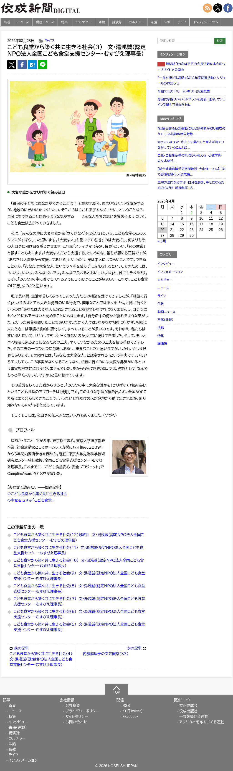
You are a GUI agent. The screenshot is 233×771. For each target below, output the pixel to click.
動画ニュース (45, 22)
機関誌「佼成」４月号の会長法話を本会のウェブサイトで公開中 (191, 67)
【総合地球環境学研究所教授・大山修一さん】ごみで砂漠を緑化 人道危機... (191, 171)
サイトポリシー (77, 716)
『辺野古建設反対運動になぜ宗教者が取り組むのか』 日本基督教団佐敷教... (191, 131)
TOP (116, 689)
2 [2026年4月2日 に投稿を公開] (192, 213)
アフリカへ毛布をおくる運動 (201, 722)
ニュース (23, 22)
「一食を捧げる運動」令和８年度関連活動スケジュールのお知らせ (191, 80)
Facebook (130, 716)
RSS (126, 706)
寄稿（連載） (165, 320)
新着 (7, 22)
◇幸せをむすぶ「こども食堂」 (30, 500)
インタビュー (83, 22)
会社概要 (73, 706)
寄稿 (102, 22)
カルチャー (136, 22)
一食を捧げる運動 (193, 716)
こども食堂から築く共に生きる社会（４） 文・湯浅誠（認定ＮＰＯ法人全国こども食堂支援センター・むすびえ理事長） (42, 656)
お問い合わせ (76, 722)
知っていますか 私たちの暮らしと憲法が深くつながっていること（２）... (190, 144)
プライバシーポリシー (82, 711)
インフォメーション (205, 22)
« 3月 (161, 241)
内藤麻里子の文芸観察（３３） (114, 651)
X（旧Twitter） (132, 711)
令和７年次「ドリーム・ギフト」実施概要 (183, 91)
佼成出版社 (188, 711)
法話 (154, 22)
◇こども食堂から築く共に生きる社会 (37, 494)
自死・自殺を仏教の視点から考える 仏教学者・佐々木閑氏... (190, 158)
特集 (64, 22)
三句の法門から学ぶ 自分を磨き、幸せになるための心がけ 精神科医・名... (190, 185)
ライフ (182, 22)
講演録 (117, 22)
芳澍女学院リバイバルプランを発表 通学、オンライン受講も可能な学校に (191, 102)
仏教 (167, 22)
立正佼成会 (188, 706)
